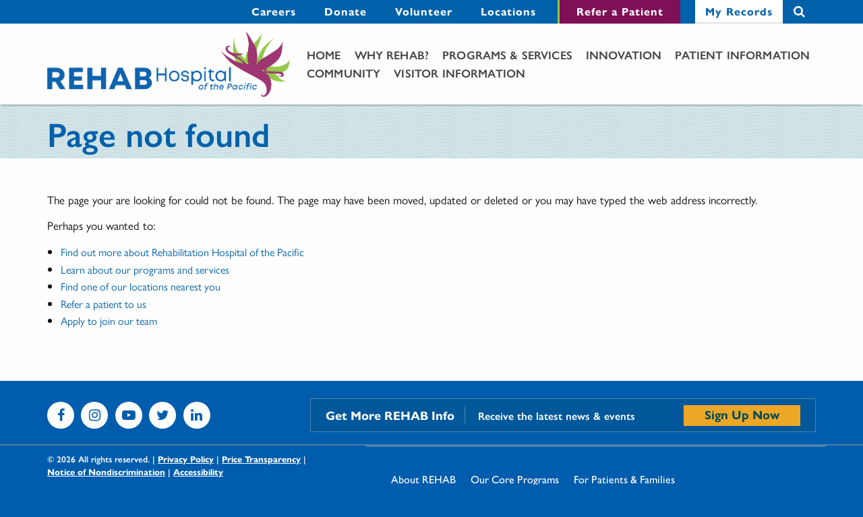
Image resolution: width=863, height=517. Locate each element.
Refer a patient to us (103, 303)
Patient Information (742, 55)
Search (799, 12)
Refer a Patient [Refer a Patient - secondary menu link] (619, 11)
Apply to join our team (109, 320)
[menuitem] (274, 12)
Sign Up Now (742, 414)
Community (343, 73)
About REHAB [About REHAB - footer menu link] (423, 479)
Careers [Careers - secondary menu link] (273, 11)
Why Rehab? (392, 55)
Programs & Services (507, 55)
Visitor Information (459, 73)
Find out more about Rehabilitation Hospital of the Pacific (182, 252)
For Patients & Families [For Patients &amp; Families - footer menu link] (624, 479)
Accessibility (198, 471)
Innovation (624, 55)
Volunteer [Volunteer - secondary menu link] (423, 11)
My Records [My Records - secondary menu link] (739, 11)
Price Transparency (261, 458)
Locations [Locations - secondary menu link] (508, 11)
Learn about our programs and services (145, 269)
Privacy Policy (186, 458)
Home (324, 55)
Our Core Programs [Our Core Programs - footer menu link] (515, 479)
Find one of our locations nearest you (140, 286)
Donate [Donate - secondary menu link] (345, 11)
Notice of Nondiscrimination (106, 471)
